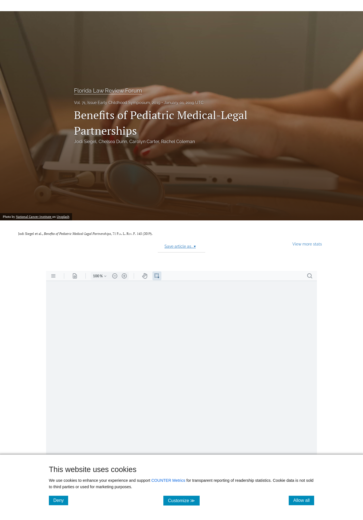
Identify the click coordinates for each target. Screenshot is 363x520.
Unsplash (63, 217)
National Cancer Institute (34, 217)
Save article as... (180, 246)
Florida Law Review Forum (108, 90)
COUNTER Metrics (168, 480)
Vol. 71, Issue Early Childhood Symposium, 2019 (117, 102)
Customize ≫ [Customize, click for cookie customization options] (183, 500)
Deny (60, 500)
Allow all (303, 500)
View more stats (307, 244)
